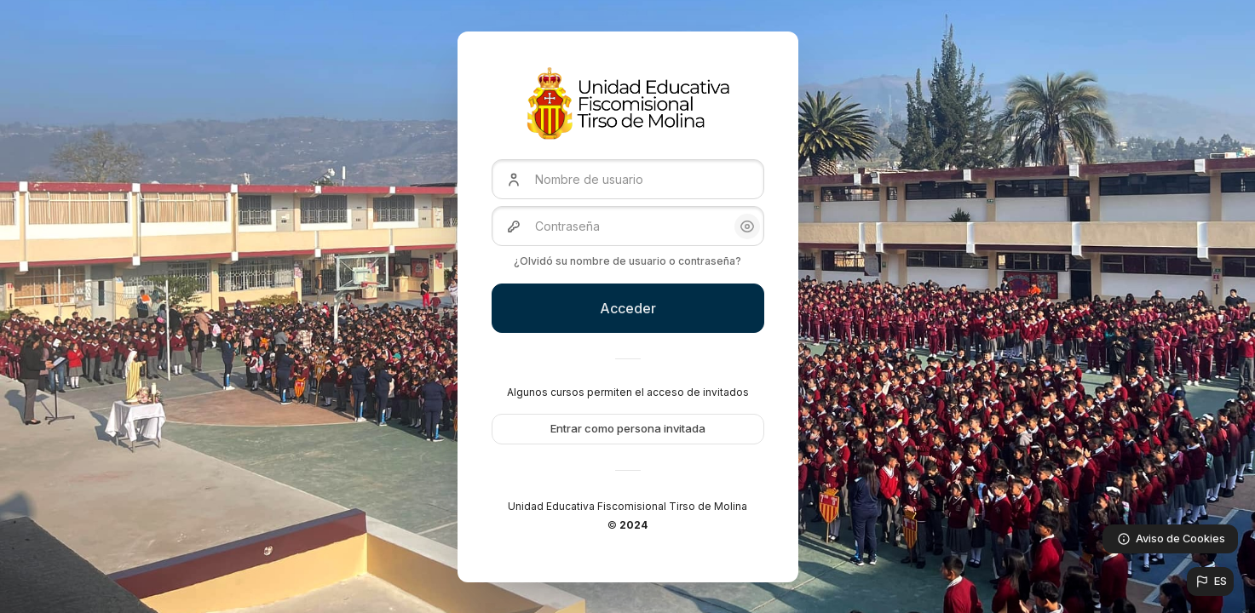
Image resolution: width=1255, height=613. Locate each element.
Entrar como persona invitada (627, 428)
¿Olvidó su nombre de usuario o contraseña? (627, 261)
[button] (1210, 581)
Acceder (628, 308)
